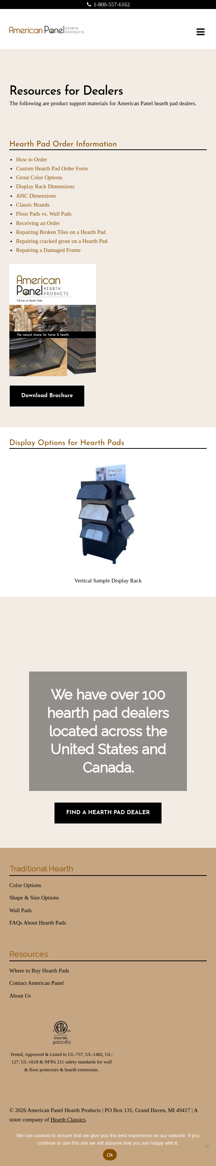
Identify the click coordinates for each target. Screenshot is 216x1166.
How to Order (31, 159)
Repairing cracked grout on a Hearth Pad (61, 241)
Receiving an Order (38, 223)
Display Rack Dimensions (45, 186)
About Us (20, 996)
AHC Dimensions (36, 196)
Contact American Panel (36, 983)
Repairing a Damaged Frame (48, 250)
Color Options (25, 885)
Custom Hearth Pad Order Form (52, 168)
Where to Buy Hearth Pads (39, 971)
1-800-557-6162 (107, 4)
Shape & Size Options (34, 898)
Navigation (200, 32)
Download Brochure (47, 396)
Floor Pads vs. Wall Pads (44, 214)
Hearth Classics (67, 1120)
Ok (110, 1155)
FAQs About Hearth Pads (37, 923)
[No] (206, 1146)
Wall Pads (20, 910)
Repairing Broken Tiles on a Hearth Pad (61, 232)
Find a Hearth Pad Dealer (108, 813)
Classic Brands (33, 205)
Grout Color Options (39, 177)
